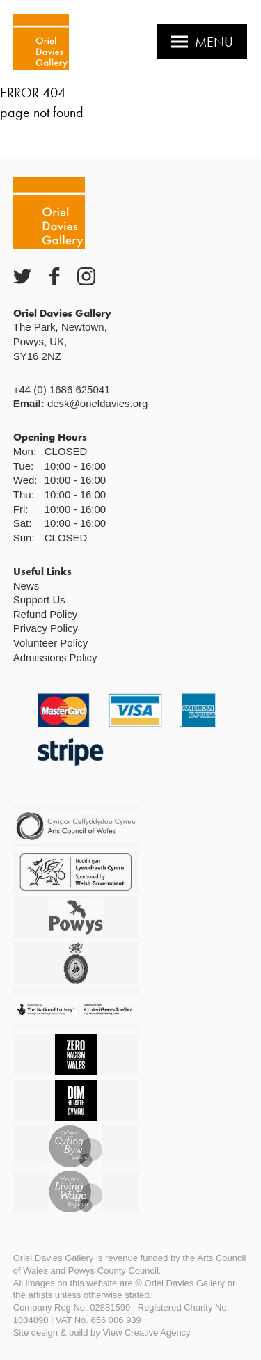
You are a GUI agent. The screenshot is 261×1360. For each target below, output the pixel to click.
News (26, 586)
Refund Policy (45, 614)
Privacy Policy (45, 628)
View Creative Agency (146, 1332)
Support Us (39, 600)
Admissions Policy (55, 657)
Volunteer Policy (50, 643)
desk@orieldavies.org (97, 403)
